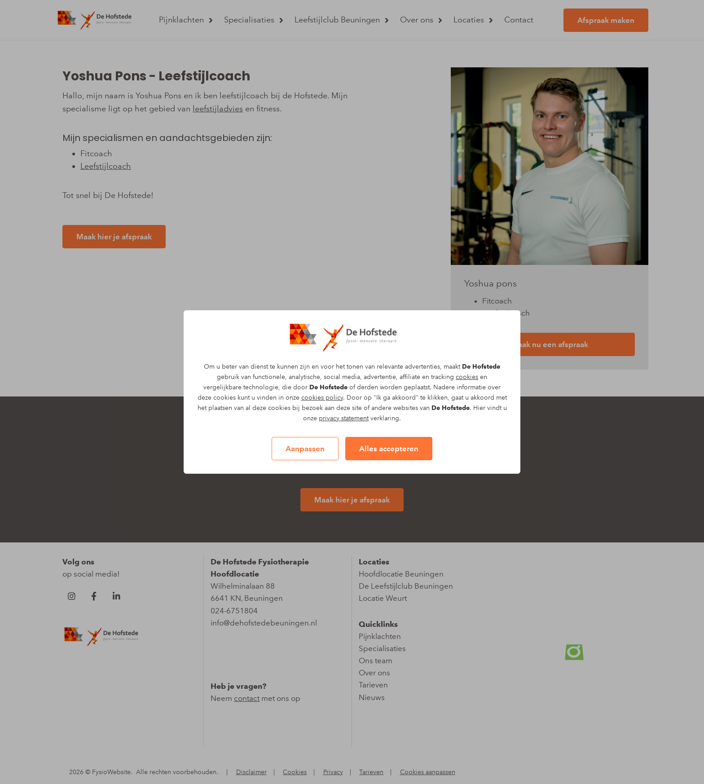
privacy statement (344, 418)
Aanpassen (305, 448)
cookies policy (322, 397)
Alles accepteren (388, 448)
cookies (467, 377)
